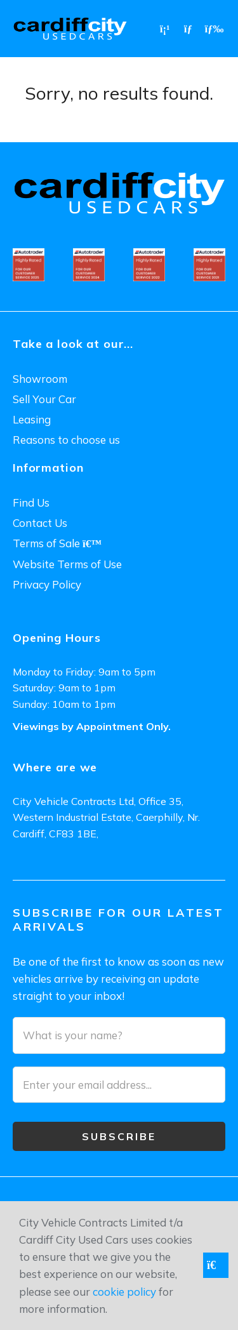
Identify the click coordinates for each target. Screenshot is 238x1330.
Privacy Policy (47, 584)
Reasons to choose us (66, 439)
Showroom (40, 378)
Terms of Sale (57, 543)
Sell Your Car (44, 399)
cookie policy (124, 1291)
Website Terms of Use (67, 564)
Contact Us (40, 522)
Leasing (32, 419)
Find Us (31, 502)
